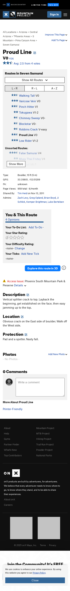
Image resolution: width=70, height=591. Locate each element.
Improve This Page (56, 34)
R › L (34, 88)
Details (20, 285)
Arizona (23, 31)
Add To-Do (35, 227)
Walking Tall (27, 95)
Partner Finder (11, 444)
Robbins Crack (28, 129)
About (7, 428)
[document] (35, 575)
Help (6, 433)
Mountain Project (45, 428)
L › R (15, 88)
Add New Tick (30, 253)
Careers (8, 504)
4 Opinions (12, 219)
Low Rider (25, 140)
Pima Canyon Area (25, 40)
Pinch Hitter (26, 106)
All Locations (9, 31)
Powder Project (44, 449)
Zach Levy (23, 197)
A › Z (54, 88)
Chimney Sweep (29, 118)
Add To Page (59, 40)
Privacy (52, 545)
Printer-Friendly (12, 409)
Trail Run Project (45, 444)
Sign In (54, 14)
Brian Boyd (50, 197)
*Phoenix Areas (22, 36)
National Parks (44, 455)
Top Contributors (13, 455)
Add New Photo (57, 354)
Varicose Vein (27, 101)
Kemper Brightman (36, 201)
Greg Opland (36, 197)
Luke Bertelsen (56, 201)
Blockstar (25, 123)
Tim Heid (22, 193)
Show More (16, 164)
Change (20, 248)
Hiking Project (43, 438)
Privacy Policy (39, 573)
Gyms (7, 438)
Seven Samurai (11, 44)
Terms (43, 545)
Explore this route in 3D (42, 268)
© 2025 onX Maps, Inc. (25, 545)
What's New (10, 449)
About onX (9, 499)
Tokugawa (25, 112)
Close (35, 580)
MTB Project (42, 433)
